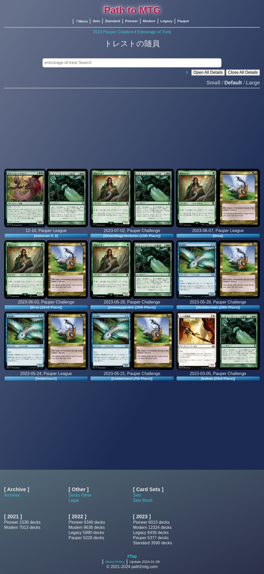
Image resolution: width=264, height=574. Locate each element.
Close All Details (243, 72)
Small (213, 82)
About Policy (115, 562)
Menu (82, 21)
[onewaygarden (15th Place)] (132, 307)
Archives (12, 495)
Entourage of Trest (154, 32)
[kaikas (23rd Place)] (218, 378)
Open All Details (208, 72)
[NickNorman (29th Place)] (218, 307)
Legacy (166, 21)
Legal (74, 500)
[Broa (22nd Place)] (46, 307)
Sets (96, 21)
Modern (149, 21)
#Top (132, 556)
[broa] (218, 235)
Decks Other (80, 495)
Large (253, 82)
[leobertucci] (46, 378)
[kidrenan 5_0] (46, 235)
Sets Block (143, 500)
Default (233, 82)
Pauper (183, 21)
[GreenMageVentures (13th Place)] (132, 235)
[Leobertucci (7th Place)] (132, 378)
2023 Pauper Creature (113, 32)
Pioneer (131, 21)
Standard (112, 21)
